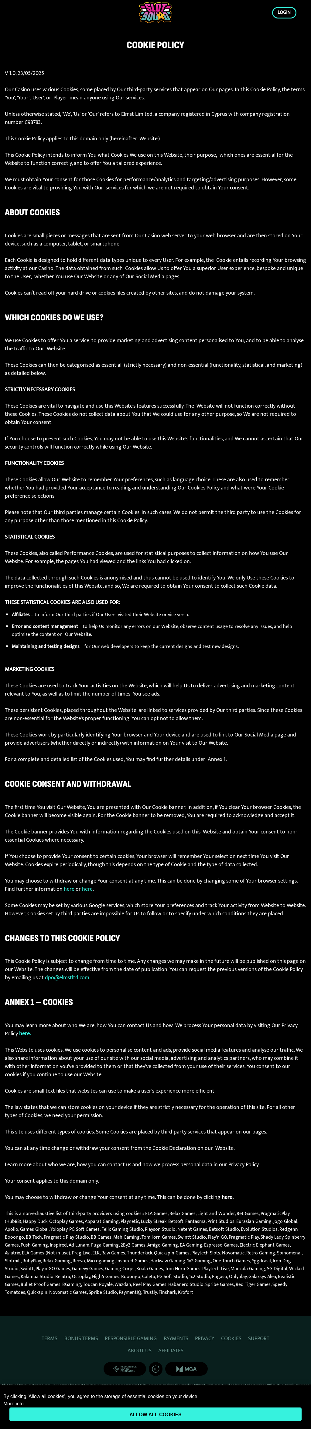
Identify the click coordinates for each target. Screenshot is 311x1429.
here (69, 889)
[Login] (155, 13)
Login (284, 12)
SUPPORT (258, 1338)
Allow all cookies (155, 1414)
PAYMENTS (176, 1338)
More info (13, 1403)
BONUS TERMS (81, 1338)
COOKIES (231, 1338)
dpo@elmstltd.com (67, 977)
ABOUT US (140, 1350)
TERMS (49, 1338)
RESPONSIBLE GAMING (131, 1338)
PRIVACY (204, 1338)
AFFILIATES (170, 1350)
